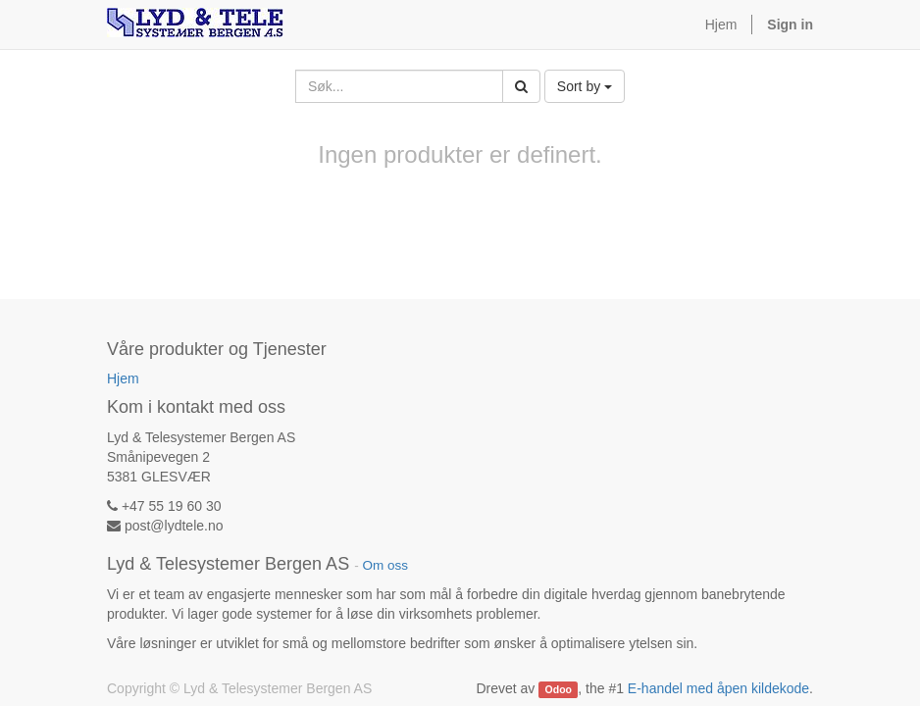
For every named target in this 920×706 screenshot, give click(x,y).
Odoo (558, 689)
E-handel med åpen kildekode (718, 688)
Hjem (123, 378)
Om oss (385, 565)
